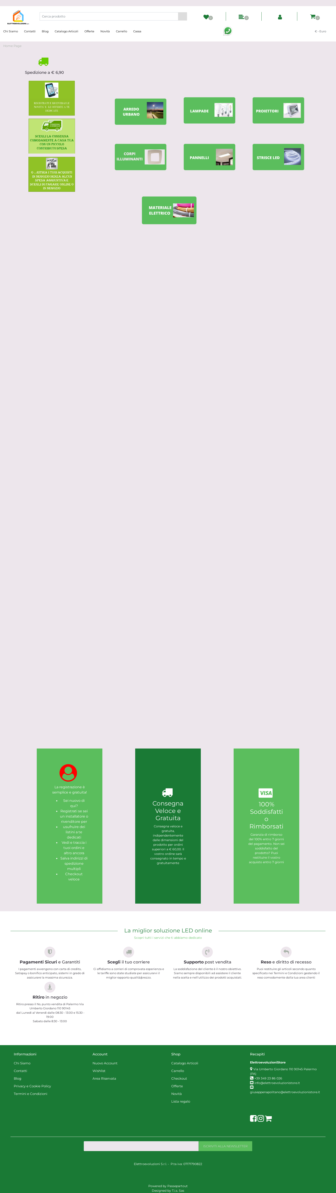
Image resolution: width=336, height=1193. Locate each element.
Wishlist (99, 1071)
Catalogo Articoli (66, 31)
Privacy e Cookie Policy (32, 1086)
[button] (182, 16)
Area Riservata (104, 1078)
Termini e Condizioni (30, 1094)
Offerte (89, 31)
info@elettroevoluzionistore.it (277, 1083)
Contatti (30, 31)
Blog (45, 31)
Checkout (179, 1078)
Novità (105, 31)
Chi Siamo (10, 31)
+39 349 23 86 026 (268, 1078)
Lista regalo (180, 1101)
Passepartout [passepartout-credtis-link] (177, 1186)
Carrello (121, 31)
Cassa (137, 31)
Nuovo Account (105, 1063)
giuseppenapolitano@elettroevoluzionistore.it (285, 1092)
